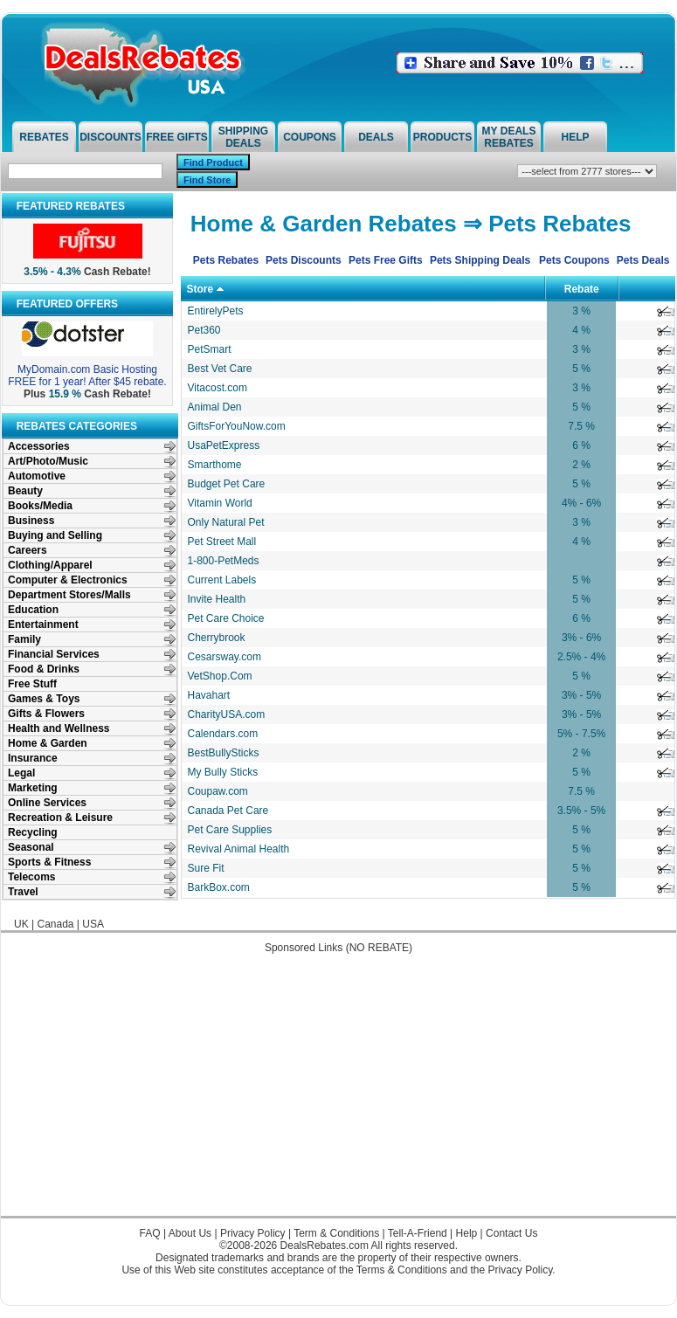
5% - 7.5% (581, 734)
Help (575, 137)
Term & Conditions (336, 1233)
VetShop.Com (220, 676)
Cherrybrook (216, 637)
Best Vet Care (220, 368)
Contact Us (511, 1233)
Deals (376, 137)
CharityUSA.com (227, 714)
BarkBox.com (219, 887)
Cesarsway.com (224, 657)
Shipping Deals (243, 137)
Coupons (309, 137)
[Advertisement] (339, 1093)
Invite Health (217, 599)
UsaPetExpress (224, 445)
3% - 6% (581, 637)
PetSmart (209, 349)
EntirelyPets (216, 311)
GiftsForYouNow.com (237, 426)
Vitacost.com (217, 388)
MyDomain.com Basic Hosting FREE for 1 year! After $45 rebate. (87, 375)
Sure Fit (206, 868)
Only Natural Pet (226, 522)
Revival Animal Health (239, 849)
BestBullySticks (223, 753)
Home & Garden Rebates (323, 223)
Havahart (209, 695)
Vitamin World (220, 503)
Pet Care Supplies (230, 830)
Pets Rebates (559, 223)
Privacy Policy (253, 1233)
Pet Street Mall (222, 541)
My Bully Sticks (223, 772)
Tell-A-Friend (417, 1233)
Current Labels (222, 580)
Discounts (110, 137)
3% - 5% (581, 695)
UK (21, 924)
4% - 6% (581, 503)
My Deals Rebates (509, 137)
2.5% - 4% (581, 657)
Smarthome (215, 465)
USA (93, 924)
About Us (190, 1233)
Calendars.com (223, 734)
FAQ (150, 1233)
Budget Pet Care (227, 484)
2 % (581, 465)
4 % (581, 330)
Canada (55, 924)
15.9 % (65, 394)
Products (442, 137)
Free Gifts (177, 137)
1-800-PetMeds (223, 561)
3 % (581, 311)
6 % (581, 445)
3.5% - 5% (581, 810)
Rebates (43, 137)
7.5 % (581, 426)
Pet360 (204, 330)
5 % (581, 368)
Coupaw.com (218, 791)
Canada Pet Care (228, 810)
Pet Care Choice (226, 618)
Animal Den (215, 407)
